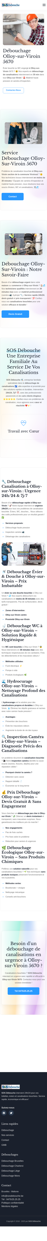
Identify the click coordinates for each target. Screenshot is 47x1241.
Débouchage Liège (10, 1171)
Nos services (7, 1135)
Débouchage (7, 1130)
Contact (13, 196)
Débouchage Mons (10, 1176)
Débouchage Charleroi (12, 1166)
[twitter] (11, 1112)
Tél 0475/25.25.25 (23, 991)
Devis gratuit (15, 314)
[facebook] (3, 1112)
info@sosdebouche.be (12, 1196)
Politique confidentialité (12, 1203)
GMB (3, 1145)
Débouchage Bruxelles (12, 1161)
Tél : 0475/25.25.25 (10, 1199)
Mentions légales (9, 1206)
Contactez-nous (13, 90)
